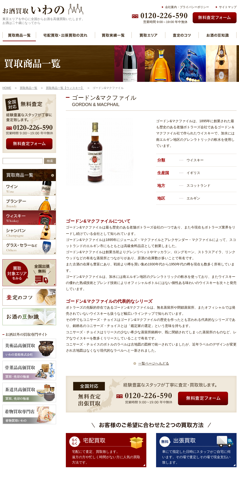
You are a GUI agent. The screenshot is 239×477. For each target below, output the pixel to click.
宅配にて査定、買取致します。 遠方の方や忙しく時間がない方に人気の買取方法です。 (106, 457)
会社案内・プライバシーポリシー (187, 7)
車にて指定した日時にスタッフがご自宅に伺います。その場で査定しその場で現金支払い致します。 (196, 457)
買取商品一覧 (19, 35)
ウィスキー (29, 217)
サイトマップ (228, 7)
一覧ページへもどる (153, 363)
